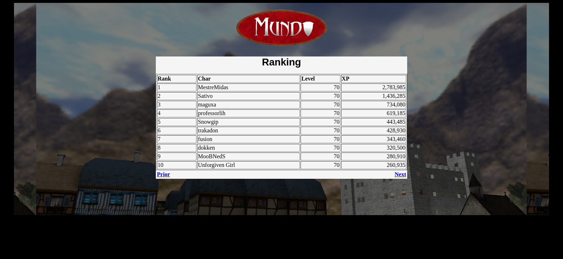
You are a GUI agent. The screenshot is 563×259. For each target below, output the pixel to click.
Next (400, 174)
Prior (163, 174)
